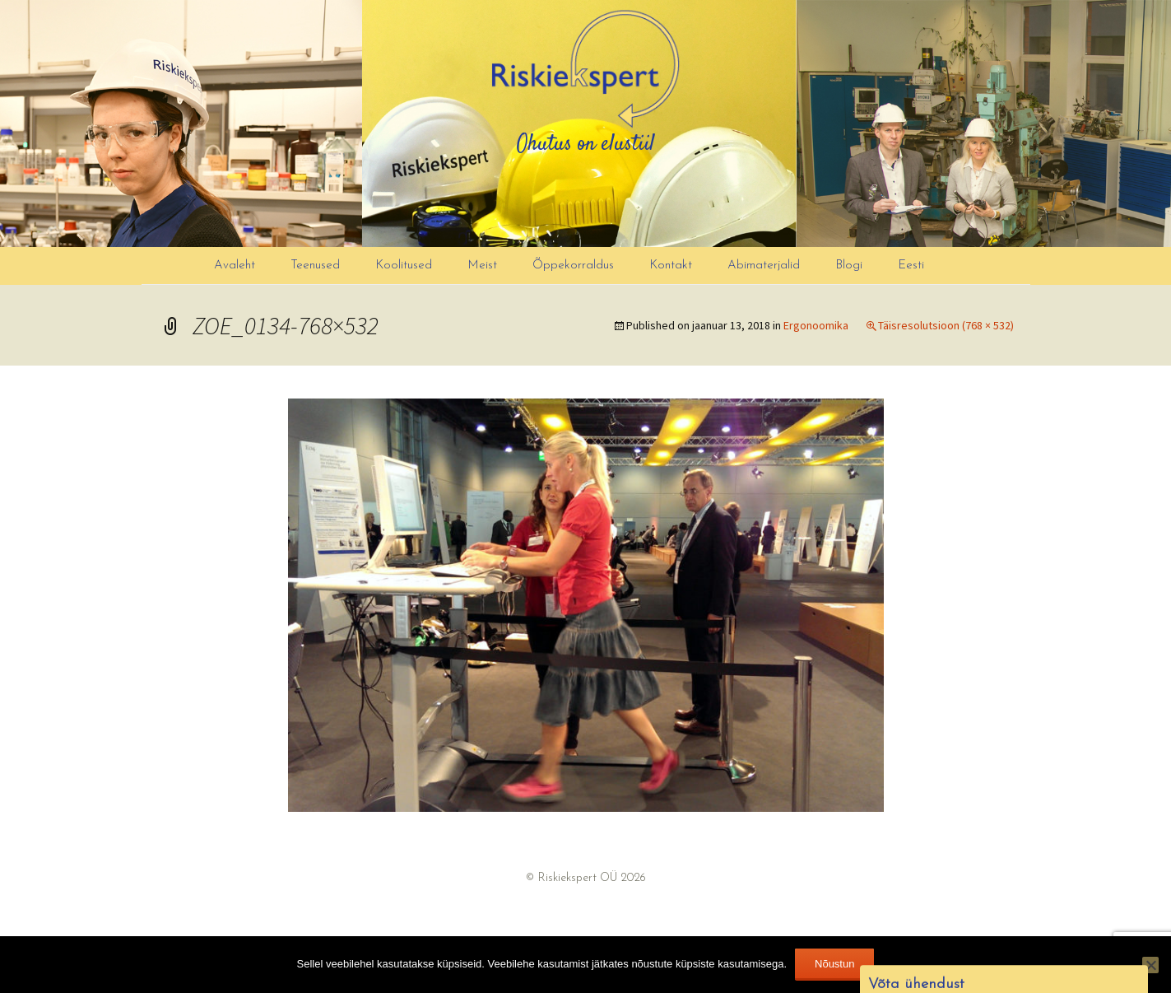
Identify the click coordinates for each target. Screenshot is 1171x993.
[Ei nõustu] (1150, 965)
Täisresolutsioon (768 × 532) (946, 325)
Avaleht (234, 265)
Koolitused (403, 265)
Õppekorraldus (573, 265)
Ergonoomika (815, 325)
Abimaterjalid (763, 265)
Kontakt (670, 265)
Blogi (848, 265)
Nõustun (834, 964)
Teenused (315, 265)
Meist (482, 265)
